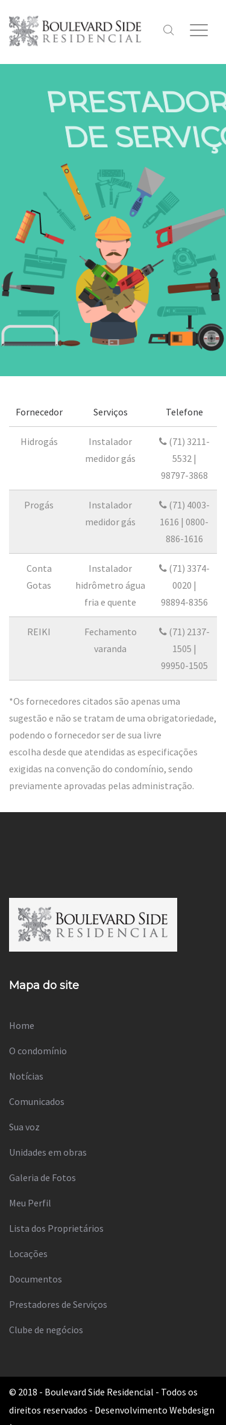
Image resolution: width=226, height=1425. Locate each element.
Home (21, 1025)
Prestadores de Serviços (58, 1304)
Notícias (26, 1076)
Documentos (35, 1279)
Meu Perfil (30, 1203)
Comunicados (36, 1101)
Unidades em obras (48, 1152)
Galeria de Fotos (42, 1177)
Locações (28, 1253)
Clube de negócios (46, 1330)
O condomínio (38, 1051)
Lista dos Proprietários (56, 1228)
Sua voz (24, 1127)
